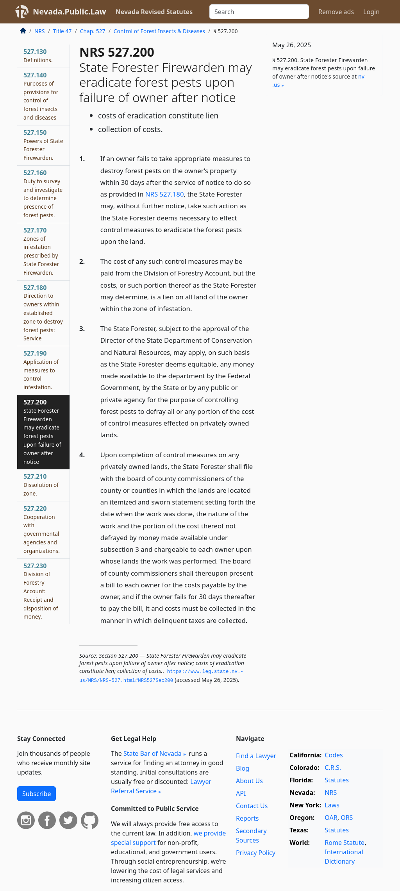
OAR (331, 817)
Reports (247, 818)
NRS (39, 31)
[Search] (259, 11)
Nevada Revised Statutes (154, 11)
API (241, 793)
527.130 (38, 55)
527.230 (40, 591)
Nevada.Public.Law (69, 11)
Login (371, 11)
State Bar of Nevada (152, 753)
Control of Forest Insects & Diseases (159, 31)
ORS (347, 817)
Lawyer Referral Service (161, 786)
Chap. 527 (92, 31)
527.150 (43, 144)
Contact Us (252, 806)
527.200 (42, 431)
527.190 (41, 370)
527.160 (42, 193)
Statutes (337, 780)
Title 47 (62, 31)
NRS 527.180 (164, 194)
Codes (334, 755)
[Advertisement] (324, 156)
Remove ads (336, 11)
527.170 (41, 251)
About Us (249, 780)
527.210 (41, 484)
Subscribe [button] (36, 793)
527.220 (41, 529)
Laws (332, 805)
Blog (242, 768)
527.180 (43, 312)
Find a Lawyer (256, 755)
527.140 (41, 96)
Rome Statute (344, 842)
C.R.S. (333, 767)
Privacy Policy (255, 852)
